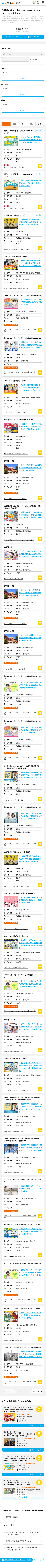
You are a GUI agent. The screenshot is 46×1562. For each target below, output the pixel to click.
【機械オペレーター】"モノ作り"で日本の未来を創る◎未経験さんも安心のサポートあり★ (30, 1272)
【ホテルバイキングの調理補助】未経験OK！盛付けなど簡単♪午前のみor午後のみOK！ (30, 592)
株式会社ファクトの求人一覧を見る (13, 800)
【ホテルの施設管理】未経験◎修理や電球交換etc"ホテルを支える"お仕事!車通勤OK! (30, 467)
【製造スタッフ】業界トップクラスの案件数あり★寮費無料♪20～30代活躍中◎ (30, 1231)
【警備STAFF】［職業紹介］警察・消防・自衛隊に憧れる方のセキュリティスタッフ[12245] (30, 1147)
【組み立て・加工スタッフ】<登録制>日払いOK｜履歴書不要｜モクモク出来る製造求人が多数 (30, 944)
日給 (31, 124)
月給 (39, 124)
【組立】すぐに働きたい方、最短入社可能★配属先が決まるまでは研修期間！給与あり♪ (30, 685)
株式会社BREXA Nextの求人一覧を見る (14, 1256)
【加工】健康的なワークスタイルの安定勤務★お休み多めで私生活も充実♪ (30, 302)
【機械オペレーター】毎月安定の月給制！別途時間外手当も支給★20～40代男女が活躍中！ (30, 344)
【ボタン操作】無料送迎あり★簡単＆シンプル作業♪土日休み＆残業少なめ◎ (30, 183)
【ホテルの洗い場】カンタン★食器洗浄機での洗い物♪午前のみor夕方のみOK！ (30, 637)
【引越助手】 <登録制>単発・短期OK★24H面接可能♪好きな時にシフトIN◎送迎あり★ (30, 222)
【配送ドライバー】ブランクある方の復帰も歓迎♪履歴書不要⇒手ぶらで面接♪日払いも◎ (30, 426)
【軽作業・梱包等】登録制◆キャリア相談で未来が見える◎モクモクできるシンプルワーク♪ (30, 263)
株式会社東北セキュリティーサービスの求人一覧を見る (19, 540)
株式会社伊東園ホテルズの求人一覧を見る (15, 499)
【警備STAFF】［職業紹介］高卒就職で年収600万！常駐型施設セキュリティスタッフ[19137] (30, 1108)
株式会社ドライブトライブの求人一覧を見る (16, 453)
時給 (23, 124)
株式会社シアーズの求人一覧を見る (13, 579)
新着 (14, 124)
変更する (23, 78)
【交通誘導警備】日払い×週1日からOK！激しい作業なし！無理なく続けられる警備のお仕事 (30, 515)
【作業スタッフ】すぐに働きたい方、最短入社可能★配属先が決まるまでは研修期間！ (30, 730)
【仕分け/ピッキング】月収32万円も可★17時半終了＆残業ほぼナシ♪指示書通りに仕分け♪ (30, 139)
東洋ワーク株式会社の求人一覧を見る (14, 167)
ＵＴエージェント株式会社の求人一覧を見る (16, 288)
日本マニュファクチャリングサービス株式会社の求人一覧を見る (20, 330)
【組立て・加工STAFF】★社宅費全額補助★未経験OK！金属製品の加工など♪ (30, 900)
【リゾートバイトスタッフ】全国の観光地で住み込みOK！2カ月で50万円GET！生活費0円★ (30, 553)
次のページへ (37, 1391)
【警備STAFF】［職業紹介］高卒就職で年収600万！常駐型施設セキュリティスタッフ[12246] (30, 776)
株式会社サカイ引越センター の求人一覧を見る (16, 249)
